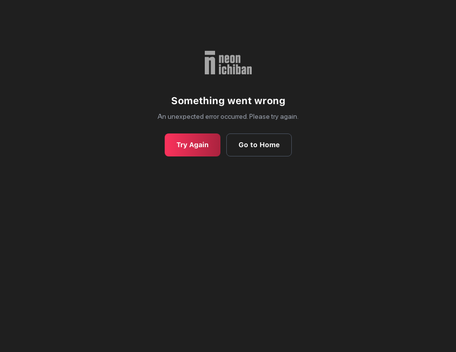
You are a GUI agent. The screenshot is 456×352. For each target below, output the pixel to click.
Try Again (192, 145)
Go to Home (259, 145)
